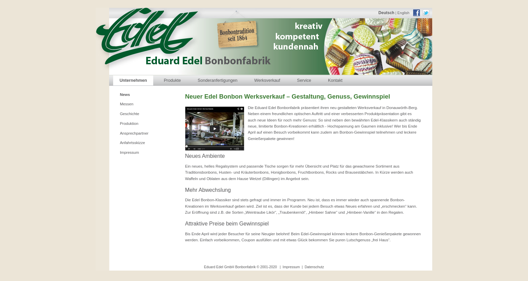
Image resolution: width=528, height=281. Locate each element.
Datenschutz (314, 267)
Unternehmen (133, 80)
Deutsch (386, 12)
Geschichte (129, 114)
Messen (126, 104)
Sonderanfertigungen (217, 80)
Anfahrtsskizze (132, 143)
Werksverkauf (267, 80)
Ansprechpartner (134, 133)
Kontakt (335, 80)
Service (304, 80)
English (403, 13)
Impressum (129, 152)
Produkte (172, 80)
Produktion (129, 123)
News (125, 95)
